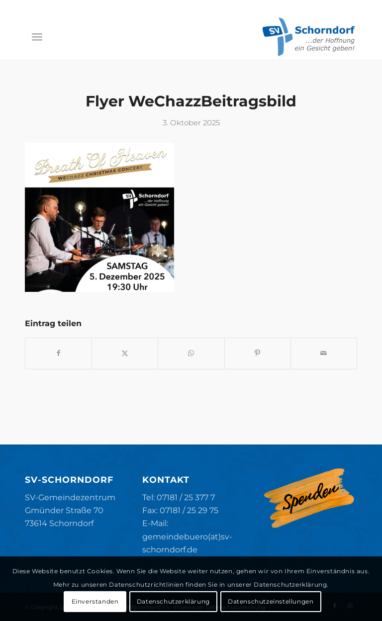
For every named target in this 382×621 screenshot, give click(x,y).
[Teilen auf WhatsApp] (191, 353)
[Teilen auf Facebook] (58, 353)
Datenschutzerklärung (173, 601)
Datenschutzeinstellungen (270, 601)
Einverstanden (95, 601)
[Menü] (37, 36)
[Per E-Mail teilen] (324, 353)
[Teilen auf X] (125, 353)
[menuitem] (37, 36)
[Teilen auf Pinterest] (257, 353)
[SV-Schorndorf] (308, 36)
